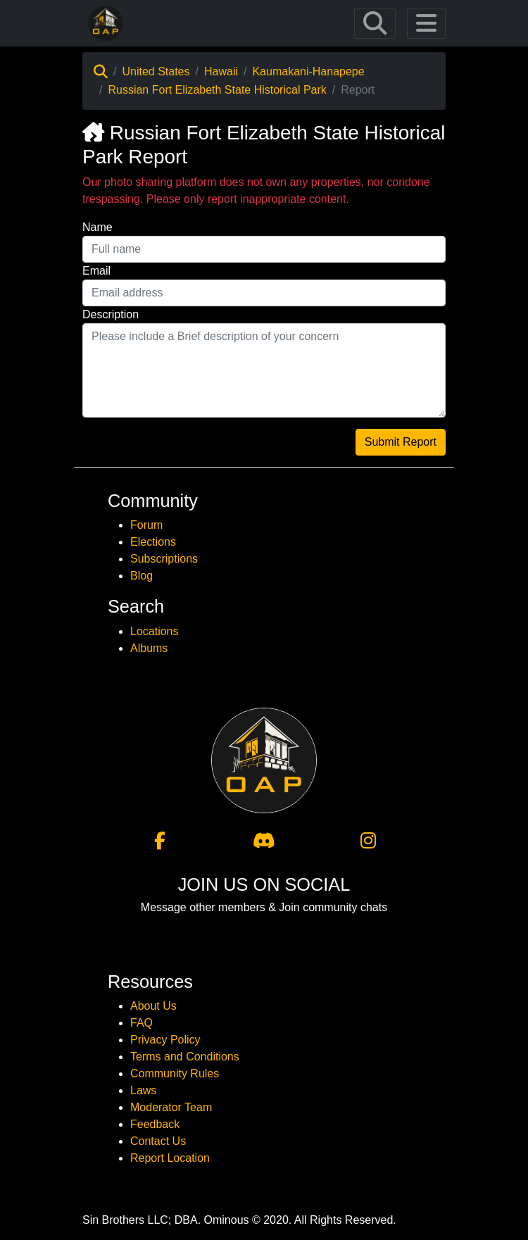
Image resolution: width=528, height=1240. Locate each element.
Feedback (155, 1124)
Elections (153, 542)
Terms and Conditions (184, 1057)
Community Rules (174, 1073)
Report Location (170, 1158)
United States (155, 71)
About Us (153, 1006)
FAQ (141, 1023)
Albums (149, 648)
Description (110, 314)
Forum (146, 525)
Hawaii (221, 71)
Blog (141, 576)
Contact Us (158, 1141)
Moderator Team (171, 1107)
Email (96, 271)
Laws (143, 1090)
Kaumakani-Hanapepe (308, 71)
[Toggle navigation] (375, 23)
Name (97, 227)
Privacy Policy (165, 1040)
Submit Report (400, 442)
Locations (154, 631)
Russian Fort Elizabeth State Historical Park (217, 90)
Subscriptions (164, 559)
